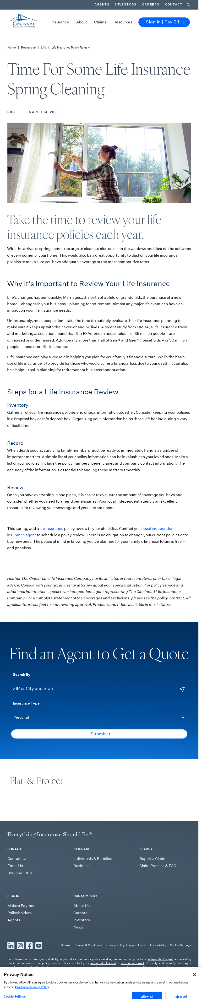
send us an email (132, 963)
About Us (81, 905)
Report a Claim (152, 858)
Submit (100, 734)
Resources (123, 22)
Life (43, 47)
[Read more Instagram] (20, 945)
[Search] (188, 5)
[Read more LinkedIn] (11, 945)
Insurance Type (26, 703)
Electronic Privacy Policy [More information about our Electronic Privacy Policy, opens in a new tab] (32, 996)
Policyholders (19, 913)
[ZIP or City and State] (99, 688)
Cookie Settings (180, 945)
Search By (21, 674)
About (81, 22)
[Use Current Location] (182, 689)
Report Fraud (137, 945)
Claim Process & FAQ (157, 865)
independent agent (160, 959)
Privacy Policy (115, 945)
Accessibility (158, 945)
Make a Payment (22, 905)
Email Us (15, 865)
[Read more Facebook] (29, 945)
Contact (174, 4)
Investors (125, 4)
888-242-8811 (19, 873)
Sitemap (66, 945)
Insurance (60, 22)
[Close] (194, 984)
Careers (150, 4)
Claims (100, 22)
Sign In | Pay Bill (165, 22)
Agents (101, 4)
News (78, 927)
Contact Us (17, 858)
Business (81, 865)
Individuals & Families (92, 858)
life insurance (52, 528)
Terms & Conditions (89, 945)
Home (11, 47)
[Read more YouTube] (38, 945)
